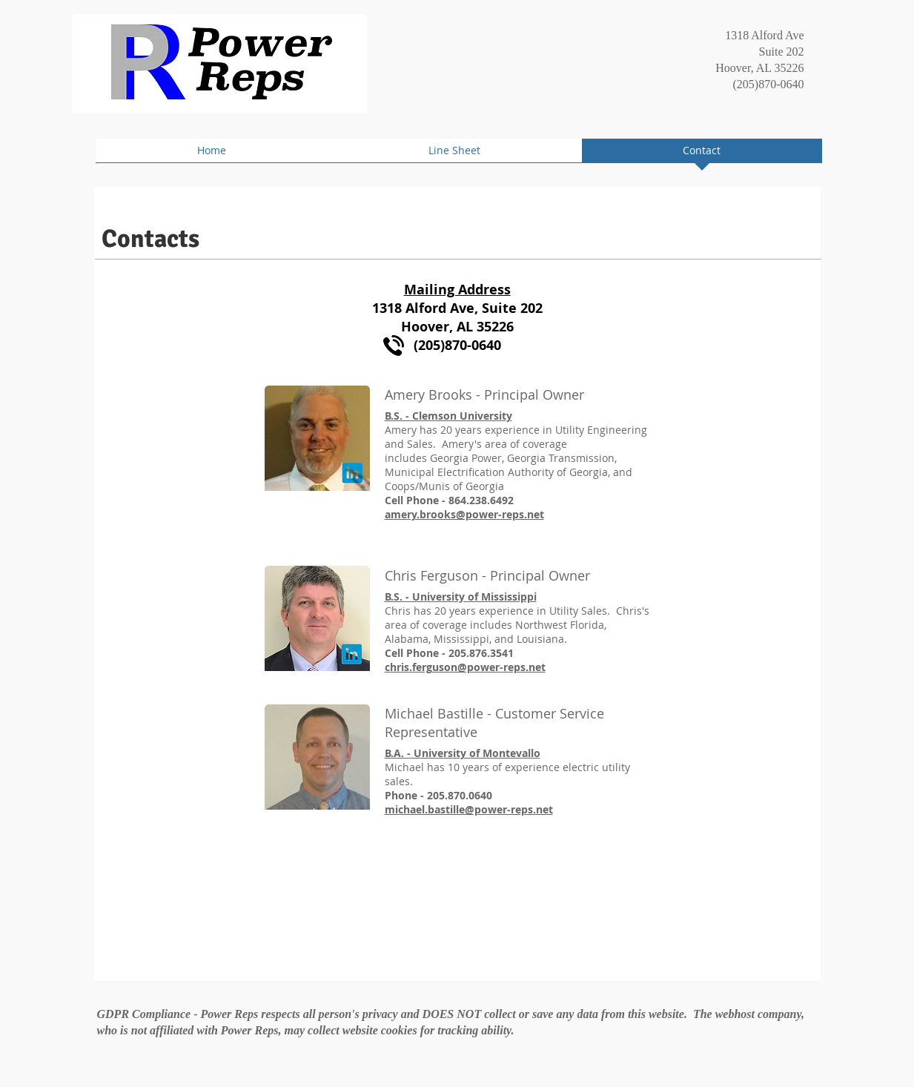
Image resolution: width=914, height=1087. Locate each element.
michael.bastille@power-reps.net (469, 809)
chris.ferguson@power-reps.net (465, 667)
